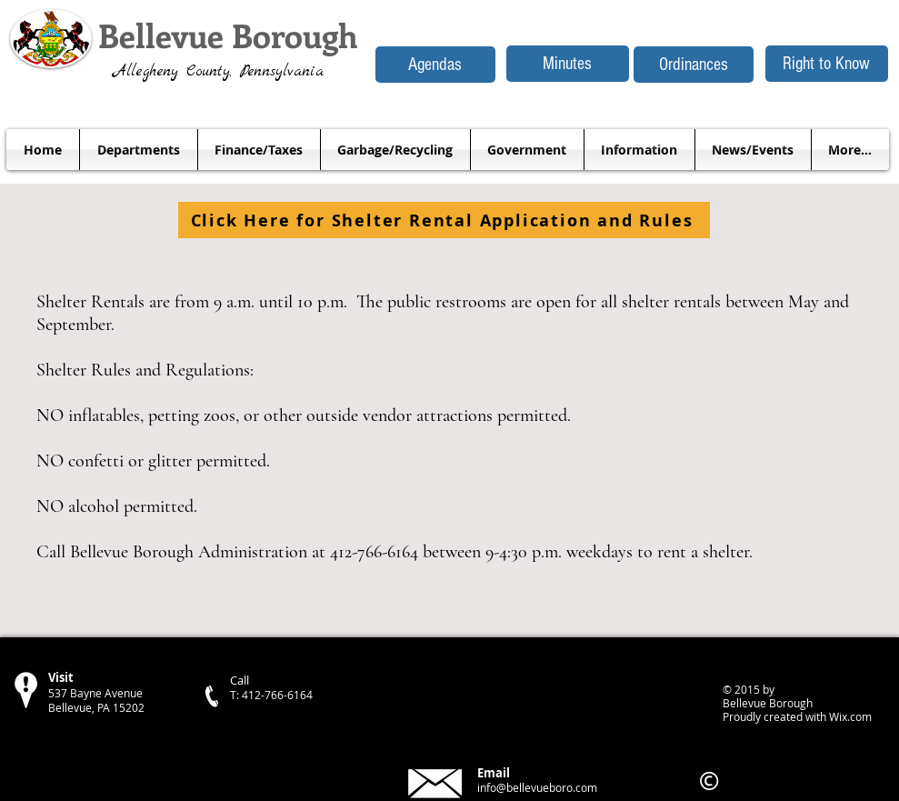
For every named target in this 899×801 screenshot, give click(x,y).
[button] (138, 149)
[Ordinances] (694, 64)
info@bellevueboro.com (537, 787)
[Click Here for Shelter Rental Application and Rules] (444, 220)
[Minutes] (567, 63)
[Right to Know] (826, 63)
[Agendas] (435, 64)
